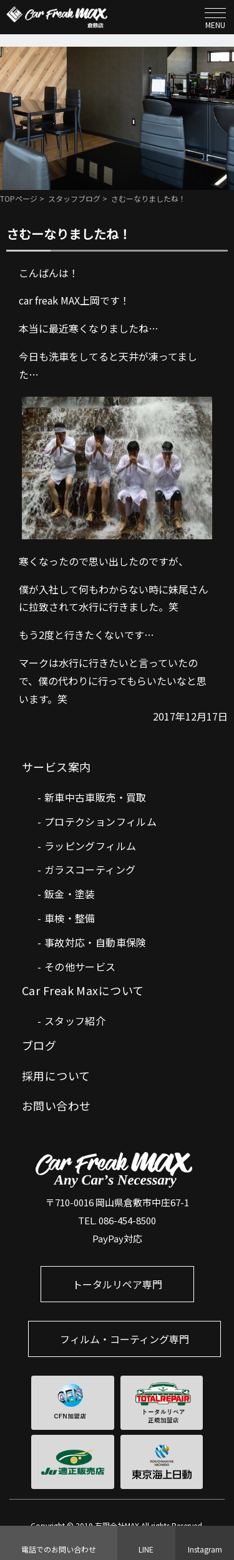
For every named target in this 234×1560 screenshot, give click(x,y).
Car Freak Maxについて (83, 990)
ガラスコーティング (90, 869)
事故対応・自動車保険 (95, 942)
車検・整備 (69, 917)
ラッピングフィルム (90, 845)
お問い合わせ (56, 1105)
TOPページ (18, 198)
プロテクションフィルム (100, 821)
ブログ (39, 1045)
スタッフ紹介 (74, 1020)
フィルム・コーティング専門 (124, 1338)
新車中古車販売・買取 (95, 797)
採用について (56, 1075)
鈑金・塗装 (69, 893)
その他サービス (80, 966)
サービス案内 (56, 767)
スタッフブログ (74, 198)
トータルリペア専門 (117, 1284)
